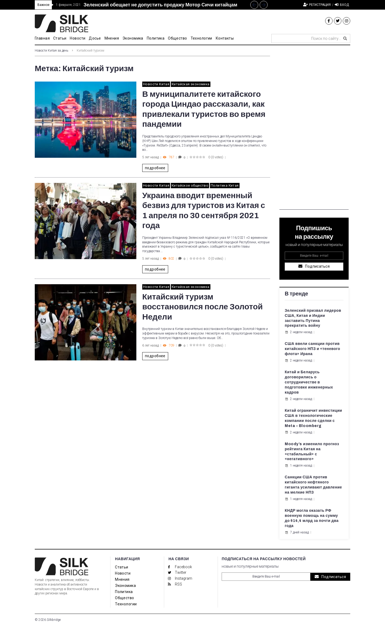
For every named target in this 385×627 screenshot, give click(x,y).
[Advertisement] (314, 129)
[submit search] (345, 38)
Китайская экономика (190, 84)
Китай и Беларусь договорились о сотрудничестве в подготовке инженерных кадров (309, 382)
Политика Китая (224, 185)
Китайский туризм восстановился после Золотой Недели (202, 307)
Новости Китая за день (51, 50)
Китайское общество (190, 185)
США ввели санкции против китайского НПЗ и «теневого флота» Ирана (312, 349)
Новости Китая (156, 84)
